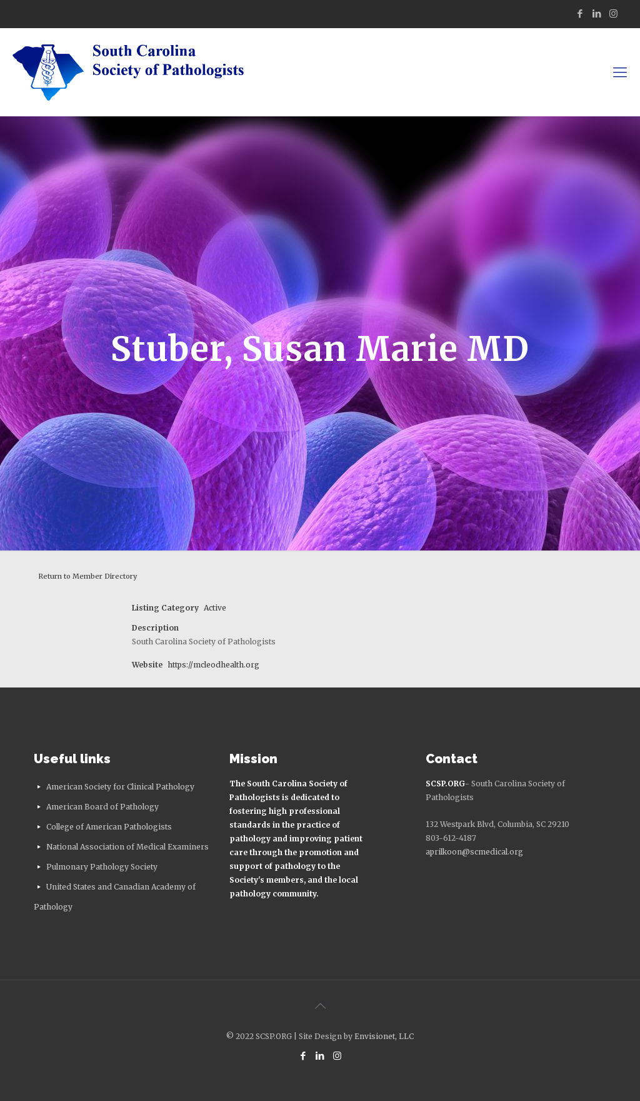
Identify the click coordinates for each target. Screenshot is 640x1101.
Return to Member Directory (87, 576)
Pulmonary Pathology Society (102, 866)
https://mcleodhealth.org (213, 664)
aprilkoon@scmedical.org (474, 851)
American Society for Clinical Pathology (120, 786)
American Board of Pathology (102, 806)
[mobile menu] (620, 72)
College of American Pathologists (109, 826)
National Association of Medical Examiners (127, 846)
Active (215, 607)
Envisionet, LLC (384, 1036)
